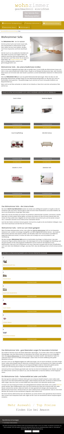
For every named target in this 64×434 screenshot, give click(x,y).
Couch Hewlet (7, 308)
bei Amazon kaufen (17, 127)
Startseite (3, 31)
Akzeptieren (28, 431)
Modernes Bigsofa (47, 98)
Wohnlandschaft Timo (9, 265)
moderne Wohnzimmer (17, 59)
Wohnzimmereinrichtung (11, 31)
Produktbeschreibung (17, 124)
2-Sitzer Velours (7, 322)
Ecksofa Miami (7, 279)
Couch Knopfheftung (17, 133)
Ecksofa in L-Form (17, 167)
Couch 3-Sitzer (17, 98)
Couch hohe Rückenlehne (10, 293)
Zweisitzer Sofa (47, 167)
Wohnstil (59, 384)
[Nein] (62, 429)
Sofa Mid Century (47, 133)
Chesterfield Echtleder (9, 335)
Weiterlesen (36, 431)
